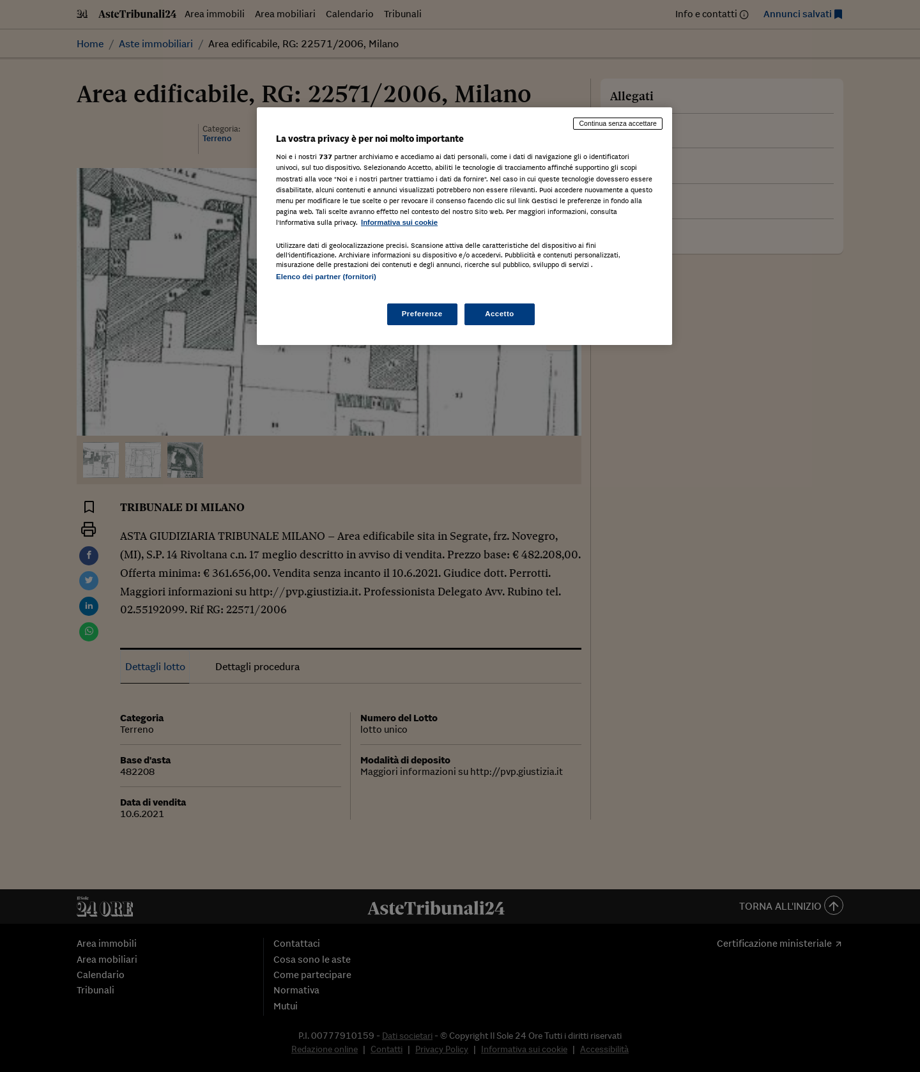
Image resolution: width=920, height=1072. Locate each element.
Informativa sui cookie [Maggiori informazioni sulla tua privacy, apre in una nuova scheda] (399, 222)
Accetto (499, 314)
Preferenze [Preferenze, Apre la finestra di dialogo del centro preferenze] (422, 314)
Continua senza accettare (618, 123)
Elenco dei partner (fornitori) (326, 276)
